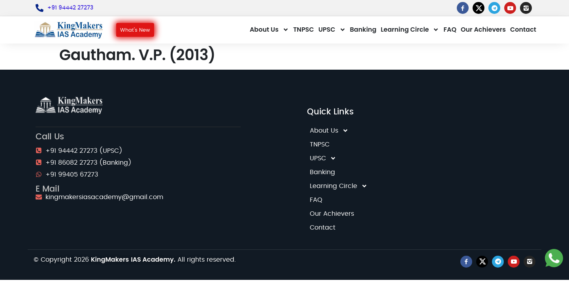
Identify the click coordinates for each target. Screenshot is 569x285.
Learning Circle (410, 30)
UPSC (332, 30)
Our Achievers (483, 29)
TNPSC (303, 29)
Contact (523, 29)
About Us (269, 30)
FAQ (449, 29)
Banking (363, 29)
